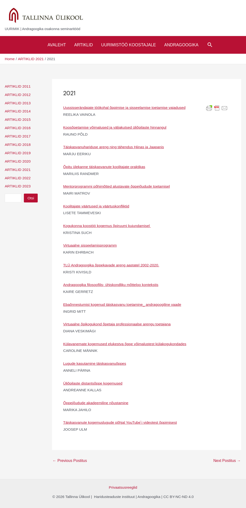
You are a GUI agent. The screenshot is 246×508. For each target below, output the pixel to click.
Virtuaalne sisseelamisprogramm (90, 245)
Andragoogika (181, 44)
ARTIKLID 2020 (18, 161)
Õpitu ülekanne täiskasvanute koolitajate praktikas (104, 167)
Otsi (30, 198)
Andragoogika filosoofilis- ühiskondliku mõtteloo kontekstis (110, 285)
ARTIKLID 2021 (18, 170)
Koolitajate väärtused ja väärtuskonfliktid (96, 206)
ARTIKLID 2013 (18, 103)
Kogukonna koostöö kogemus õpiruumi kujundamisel (107, 226)
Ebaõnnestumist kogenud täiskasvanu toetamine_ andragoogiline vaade (122, 304)
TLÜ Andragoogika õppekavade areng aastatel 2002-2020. (111, 265)
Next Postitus (227, 461)
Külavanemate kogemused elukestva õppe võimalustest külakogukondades (124, 344)
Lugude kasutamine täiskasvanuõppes (94, 363)
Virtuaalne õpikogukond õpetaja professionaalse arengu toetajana (117, 324)
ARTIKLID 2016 (18, 128)
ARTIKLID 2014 (18, 111)
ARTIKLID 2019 (18, 153)
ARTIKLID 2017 (18, 136)
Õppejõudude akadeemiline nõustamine (95, 403)
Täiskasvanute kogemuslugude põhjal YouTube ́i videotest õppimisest (120, 422)
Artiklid (83, 44)
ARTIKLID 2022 (18, 178)
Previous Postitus (69, 461)
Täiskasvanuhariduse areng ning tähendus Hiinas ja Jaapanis (113, 147)
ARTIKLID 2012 (18, 95)
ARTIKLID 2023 (18, 186)
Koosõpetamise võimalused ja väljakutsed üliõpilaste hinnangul (115, 127)
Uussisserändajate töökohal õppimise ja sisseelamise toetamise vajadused (124, 108)
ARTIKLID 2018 (18, 145)
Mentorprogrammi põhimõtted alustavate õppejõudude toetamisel (116, 186)
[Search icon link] (210, 45)
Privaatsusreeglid (123, 487)
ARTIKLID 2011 (18, 86)
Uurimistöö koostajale (128, 44)
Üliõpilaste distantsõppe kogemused (92, 383)
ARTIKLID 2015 (18, 119)
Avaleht (56, 44)
